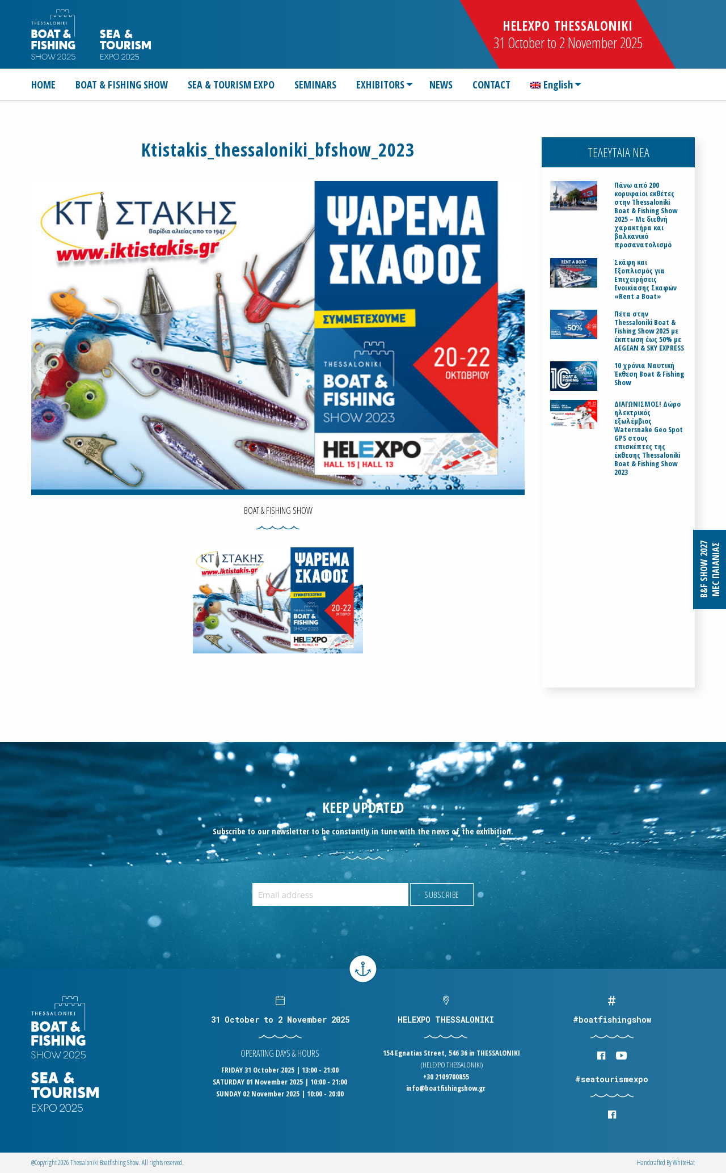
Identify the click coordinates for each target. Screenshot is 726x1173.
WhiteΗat (684, 1162)
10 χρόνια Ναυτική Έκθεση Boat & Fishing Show (649, 374)
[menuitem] (48, 84)
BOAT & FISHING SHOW (121, 84)
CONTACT (491, 84)
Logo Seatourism (125, 44)
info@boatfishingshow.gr (446, 1088)
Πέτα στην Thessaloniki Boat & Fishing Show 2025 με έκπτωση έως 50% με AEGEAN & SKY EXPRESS (649, 331)
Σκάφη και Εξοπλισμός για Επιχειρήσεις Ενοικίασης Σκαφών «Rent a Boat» (645, 279)
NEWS (441, 84)
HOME (43, 84)
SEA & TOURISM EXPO (231, 84)
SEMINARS (315, 84)
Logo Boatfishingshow (54, 34)
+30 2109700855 (446, 1076)
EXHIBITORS (380, 84)
